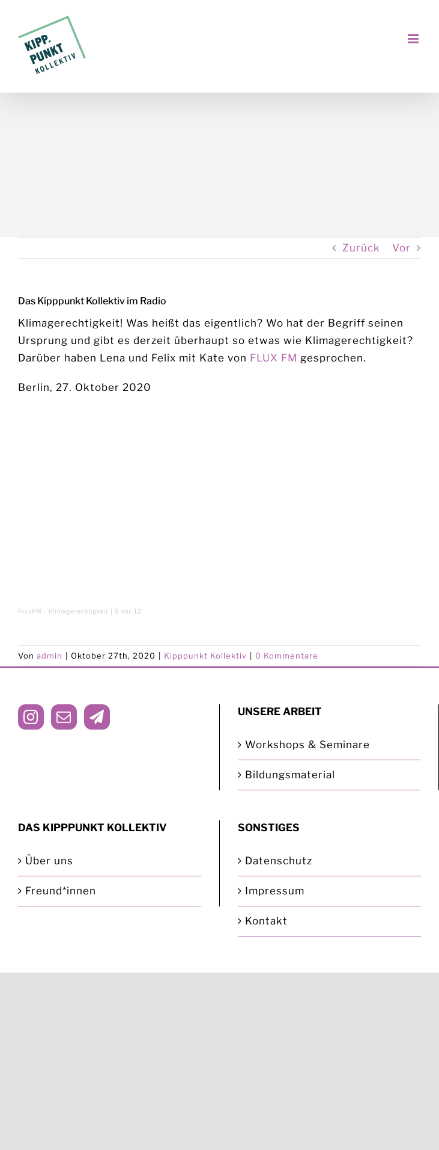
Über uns (49, 861)
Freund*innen (60, 891)
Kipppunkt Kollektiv (205, 655)
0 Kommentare (286, 655)
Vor (401, 248)
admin (49, 655)
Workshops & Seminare (307, 745)
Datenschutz (278, 861)
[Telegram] (97, 717)
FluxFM (29, 611)
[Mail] (64, 717)
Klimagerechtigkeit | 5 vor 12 (95, 611)
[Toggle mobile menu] (414, 38)
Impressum (274, 891)
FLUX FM (273, 358)
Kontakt (266, 921)
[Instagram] (31, 717)
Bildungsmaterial (290, 775)
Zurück (361, 248)
